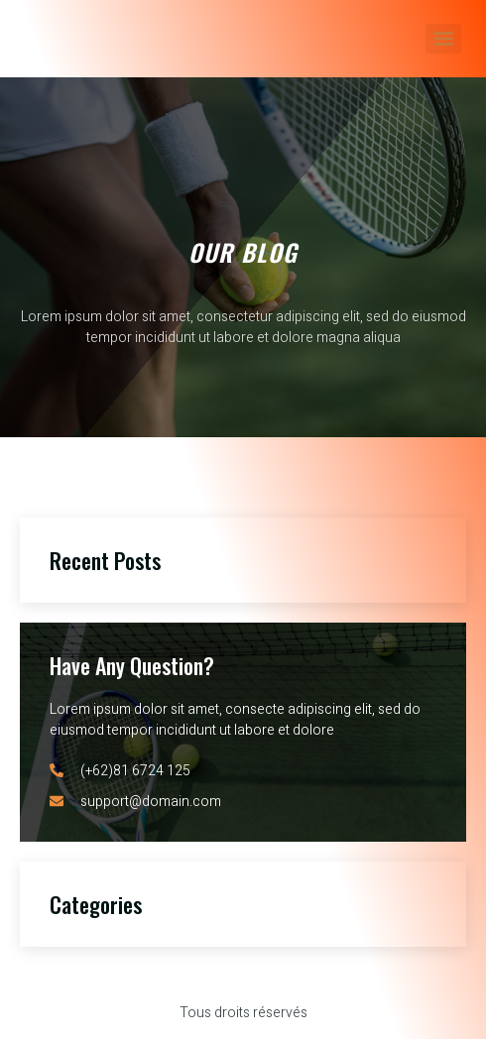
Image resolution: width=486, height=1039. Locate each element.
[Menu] (443, 39)
